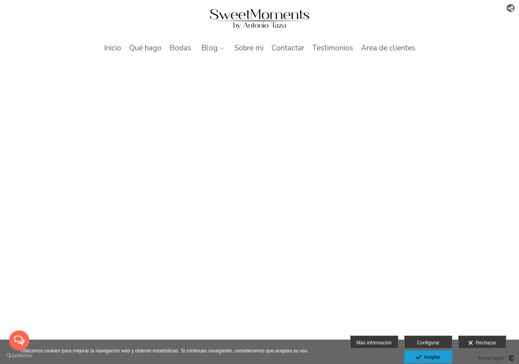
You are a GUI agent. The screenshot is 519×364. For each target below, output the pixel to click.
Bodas (180, 48)
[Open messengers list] (19, 340)
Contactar (287, 48)
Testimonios (332, 48)
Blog (209, 48)
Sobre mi (248, 48)
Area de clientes (388, 48)
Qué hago (145, 48)
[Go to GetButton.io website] (19, 355)
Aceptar (428, 357)
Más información (374, 343)
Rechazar (482, 343)
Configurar (428, 343)
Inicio (112, 48)
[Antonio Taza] (260, 19)
